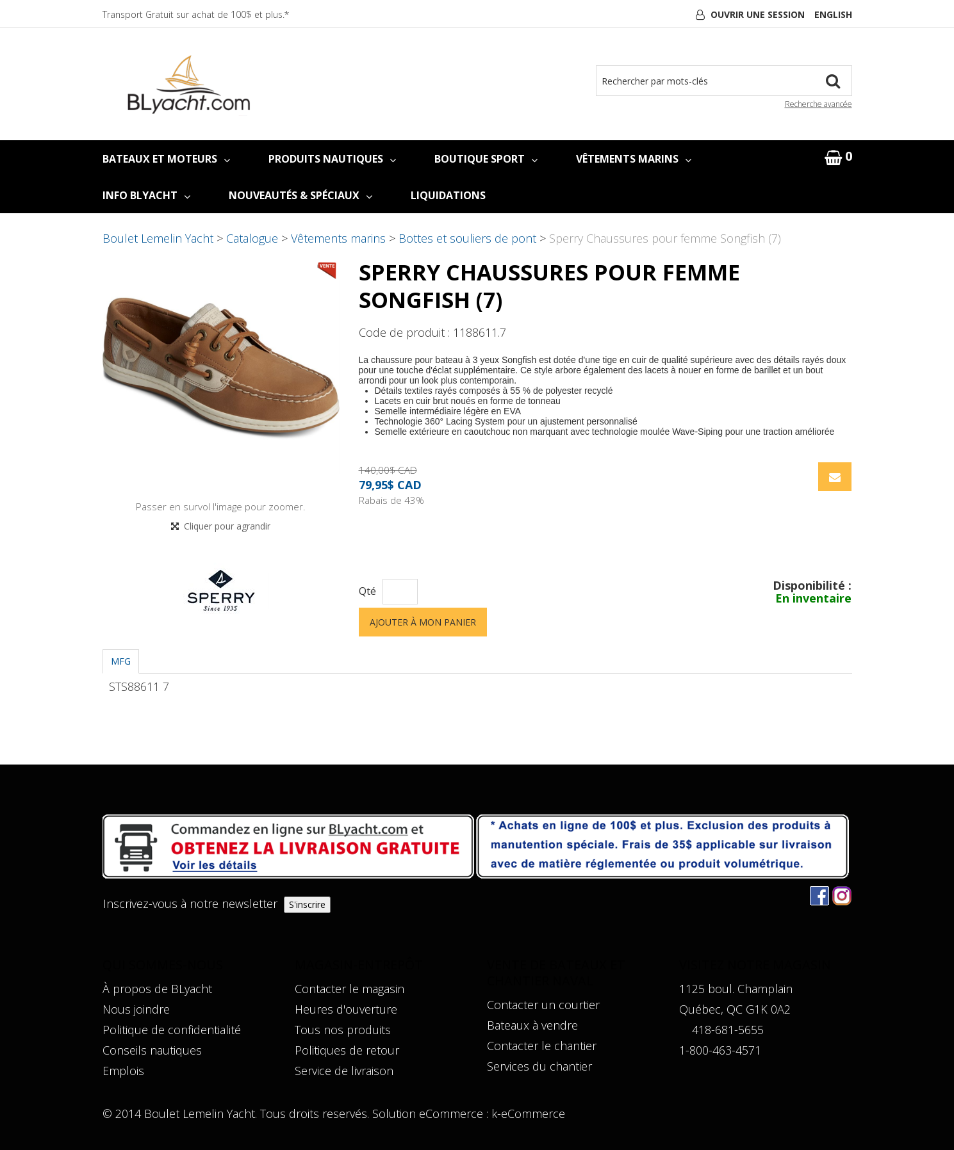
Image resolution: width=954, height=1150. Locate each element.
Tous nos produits (343, 1029)
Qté (367, 591)
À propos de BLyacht (157, 988)
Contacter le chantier (541, 1045)
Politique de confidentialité (172, 1029)
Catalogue (252, 238)
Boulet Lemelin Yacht (158, 238)
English (833, 14)
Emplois (123, 1070)
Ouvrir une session (758, 14)
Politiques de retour (347, 1050)
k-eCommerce (528, 1113)
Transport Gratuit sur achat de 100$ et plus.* (196, 14)
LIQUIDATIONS (448, 195)
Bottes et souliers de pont (467, 238)
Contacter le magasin (349, 988)
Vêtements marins (338, 238)
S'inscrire (307, 904)
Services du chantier (539, 1066)
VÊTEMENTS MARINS (633, 159)
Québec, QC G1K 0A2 (735, 1009)
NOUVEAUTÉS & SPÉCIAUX (300, 195)
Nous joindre (136, 1009)
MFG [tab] (121, 661)
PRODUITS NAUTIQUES (332, 159)
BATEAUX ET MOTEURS (166, 159)
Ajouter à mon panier (423, 622)
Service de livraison (344, 1070)
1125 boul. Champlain (736, 988)
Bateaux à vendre (532, 1025)
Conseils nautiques (152, 1050)
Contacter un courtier (543, 1004)
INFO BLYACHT (146, 195)
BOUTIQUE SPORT (486, 159)
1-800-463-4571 (720, 1050)
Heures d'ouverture (346, 1009)
